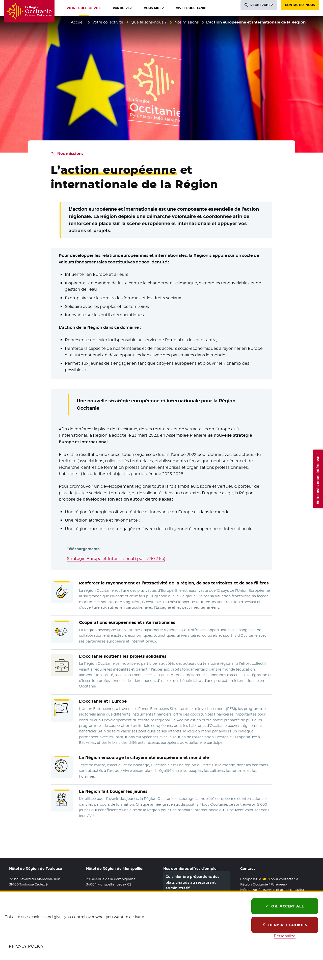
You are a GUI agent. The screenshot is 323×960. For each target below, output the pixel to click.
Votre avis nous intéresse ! (317, 478)
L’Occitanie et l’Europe (103, 701)
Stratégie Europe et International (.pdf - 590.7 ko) (116, 558)
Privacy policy (26, 946)
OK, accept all (284, 906)
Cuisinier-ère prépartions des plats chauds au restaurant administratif (192, 882)
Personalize (284, 935)
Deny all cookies (284, 925)
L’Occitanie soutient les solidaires (123, 656)
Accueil (78, 22)
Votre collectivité (107, 22)
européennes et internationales (127, 622)
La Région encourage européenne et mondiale (144, 757)
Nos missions (186, 22)
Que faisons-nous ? (149, 22)
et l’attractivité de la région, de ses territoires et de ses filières (174, 583)
